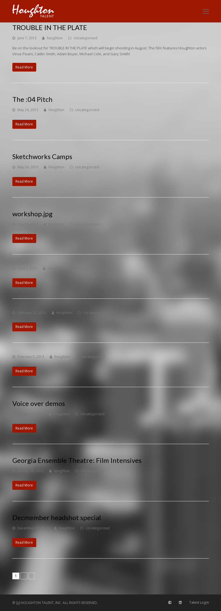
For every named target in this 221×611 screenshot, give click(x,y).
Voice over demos (38, 403)
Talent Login (199, 602)
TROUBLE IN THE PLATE (49, 27)
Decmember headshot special (56, 517)
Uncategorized (85, 38)
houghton (55, 38)
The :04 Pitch (32, 99)
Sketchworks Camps (42, 156)
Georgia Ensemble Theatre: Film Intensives (77, 460)
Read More (24, 67)
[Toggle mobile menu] (206, 11)
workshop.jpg (32, 214)
